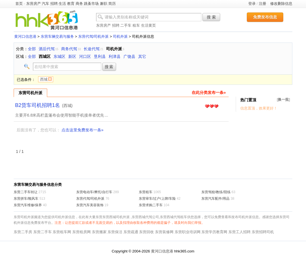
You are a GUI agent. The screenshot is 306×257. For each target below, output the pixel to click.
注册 (262, 3)
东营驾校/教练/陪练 (216, 192)
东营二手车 (42, 232)
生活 (62, 3)
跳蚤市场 (91, 3)
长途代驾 (92, 49)
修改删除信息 (281, 3)
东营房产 (33, 3)
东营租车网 (62, 232)
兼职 (103, 3)
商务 (79, 3)
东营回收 (146, 232)
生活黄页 (148, 25)
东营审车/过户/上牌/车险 (157, 199)
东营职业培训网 (187, 232)
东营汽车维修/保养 (28, 205)
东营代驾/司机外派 (93, 36)
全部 (32, 49)
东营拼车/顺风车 (26, 199)
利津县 (115, 56)
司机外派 (120, 36)
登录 (252, 3)
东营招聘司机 (263, 232)
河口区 (85, 56)
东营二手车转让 (26, 192)
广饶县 (129, 56)
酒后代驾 (47, 49)
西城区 (45, 56)
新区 (72, 56)
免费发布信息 (265, 17)
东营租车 (145, 192)
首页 (19, 3)
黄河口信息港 (25, 36)
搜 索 (211, 17)
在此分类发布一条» (209, 92)
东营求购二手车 (151, 205)
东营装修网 (164, 232)
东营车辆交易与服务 (57, 36)
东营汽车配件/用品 (215, 199)
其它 (142, 56)
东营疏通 (130, 232)
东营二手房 (23, 232)
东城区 (59, 56)
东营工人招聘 (239, 232)
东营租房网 (81, 232)
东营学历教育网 (214, 232)
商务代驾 (69, 49)
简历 (112, 3)
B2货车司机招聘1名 (37, 105)
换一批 (283, 99)
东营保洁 (114, 232)
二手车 (125, 25)
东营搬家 (99, 232)
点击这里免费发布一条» (82, 130)
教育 (71, 3)
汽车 (45, 3)
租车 (136, 25)
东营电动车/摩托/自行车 (94, 192)
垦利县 (100, 56)
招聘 (54, 3)
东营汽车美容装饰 (90, 205)
